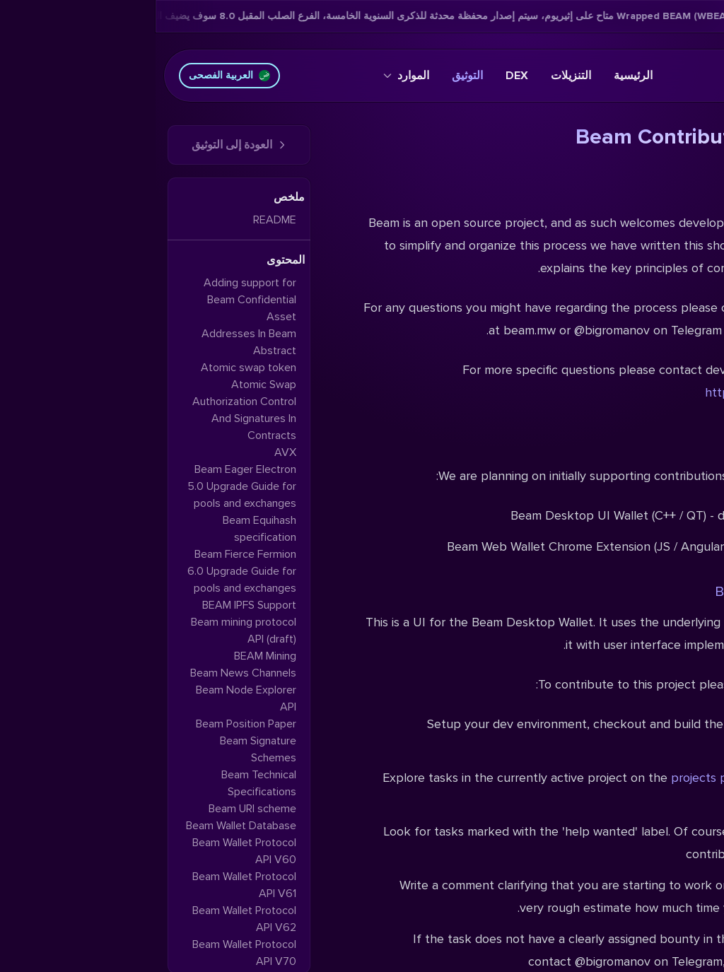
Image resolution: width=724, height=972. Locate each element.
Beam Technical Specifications (103, 783)
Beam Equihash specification (104, 528)
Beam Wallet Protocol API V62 (89, 919)
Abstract (119, 351)
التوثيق (311, 76)
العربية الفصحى (74, 75)
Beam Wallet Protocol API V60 (89, 851)
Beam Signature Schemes (102, 749)
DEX (361, 76)
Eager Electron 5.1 (648, 777)
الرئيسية (477, 76)
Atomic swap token (93, 368)
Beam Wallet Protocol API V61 (89, 885)
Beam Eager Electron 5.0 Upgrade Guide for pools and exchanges (86, 486)
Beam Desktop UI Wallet (636, 591)
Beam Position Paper (90, 724)
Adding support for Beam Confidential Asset (94, 300)
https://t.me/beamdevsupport (631, 392)
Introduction (673, 185)
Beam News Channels (88, 673)
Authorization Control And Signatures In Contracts (89, 418)
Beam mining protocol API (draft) (88, 630)
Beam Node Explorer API (90, 698)
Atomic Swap (108, 384)
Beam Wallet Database (85, 826)
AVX (130, 452)
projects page (553, 777)
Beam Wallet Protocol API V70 (89, 952)
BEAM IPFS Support (94, 605)
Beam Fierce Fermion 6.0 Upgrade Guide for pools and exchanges (86, 571)
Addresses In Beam (93, 334)
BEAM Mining (109, 656)
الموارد (251, 76)
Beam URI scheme (97, 809)
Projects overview (655, 439)
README (119, 220)
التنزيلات (415, 76)
